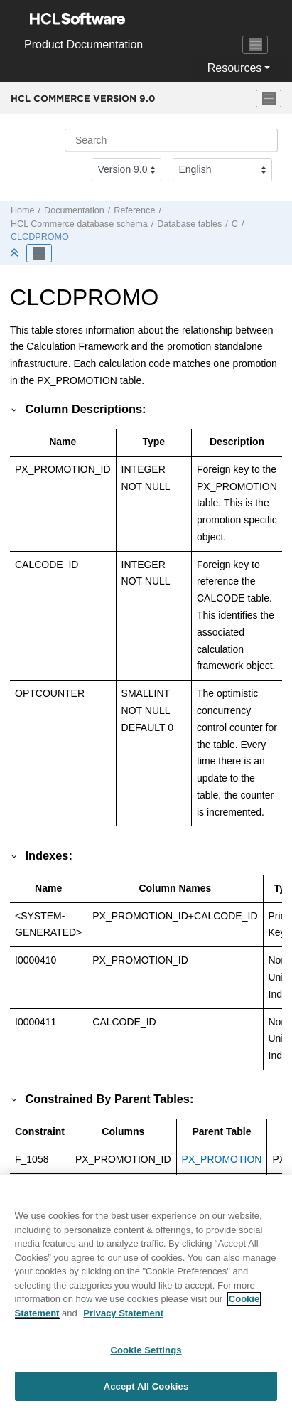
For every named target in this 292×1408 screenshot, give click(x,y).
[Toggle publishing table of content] (39, 253)
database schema (79, 224)
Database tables (189, 224)
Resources (234, 68)
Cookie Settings (145, 1355)
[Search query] (171, 140)
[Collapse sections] (16, 253)
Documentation (74, 210)
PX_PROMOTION (222, 1159)
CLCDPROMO (40, 237)
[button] (14, 408)
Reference (134, 210)
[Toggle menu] (268, 99)
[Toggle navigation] (255, 45)
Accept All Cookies (146, 1392)
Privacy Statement (123, 1318)
